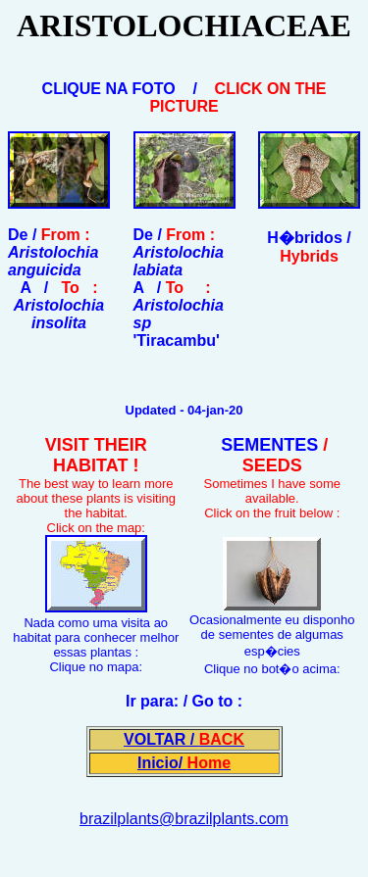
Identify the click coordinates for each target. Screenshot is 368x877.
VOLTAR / (184, 739)
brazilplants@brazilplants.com (184, 818)
